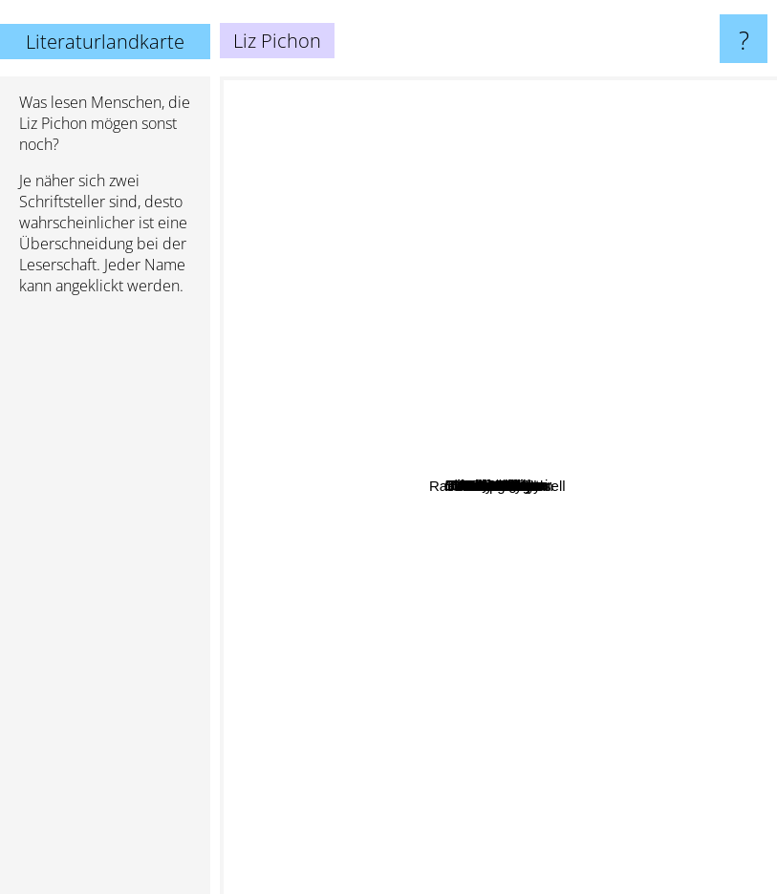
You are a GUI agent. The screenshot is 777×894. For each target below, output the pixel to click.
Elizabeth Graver (529, 290)
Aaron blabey (526, 570)
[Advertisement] (105, 602)
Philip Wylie (624, 767)
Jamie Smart (688, 378)
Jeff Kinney (368, 303)
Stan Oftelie (516, 796)
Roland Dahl (279, 480)
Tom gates (496, 428)
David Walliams (569, 507)
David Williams (398, 357)
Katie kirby (648, 490)
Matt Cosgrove (544, 351)
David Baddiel (555, 588)
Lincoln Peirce (491, 267)
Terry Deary (369, 870)
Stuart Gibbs (286, 226)
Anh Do (490, 483)
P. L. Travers (608, 732)
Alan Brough (674, 690)
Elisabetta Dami (309, 544)
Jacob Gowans (481, 116)
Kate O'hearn (676, 608)
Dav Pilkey (547, 337)
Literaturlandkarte (105, 41)
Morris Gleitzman (584, 655)
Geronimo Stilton (344, 690)
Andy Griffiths (620, 370)
